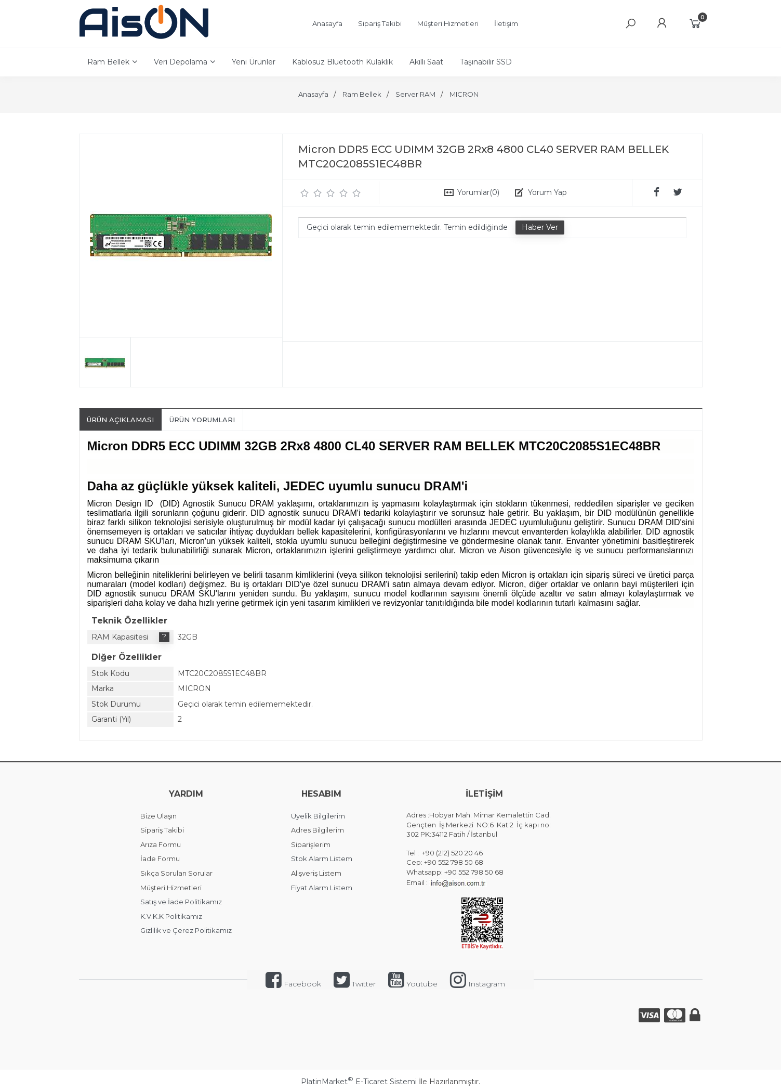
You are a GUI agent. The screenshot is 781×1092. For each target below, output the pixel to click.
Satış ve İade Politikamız (181, 902)
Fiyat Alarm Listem (321, 887)
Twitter (355, 984)
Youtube (413, 984)
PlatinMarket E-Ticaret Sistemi (359, 1081)
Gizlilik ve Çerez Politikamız (186, 930)
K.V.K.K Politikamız (171, 916)
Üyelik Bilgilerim (318, 816)
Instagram (477, 984)
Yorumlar (478, 192)
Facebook (293, 984)
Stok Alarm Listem (321, 858)
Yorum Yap (547, 192)
